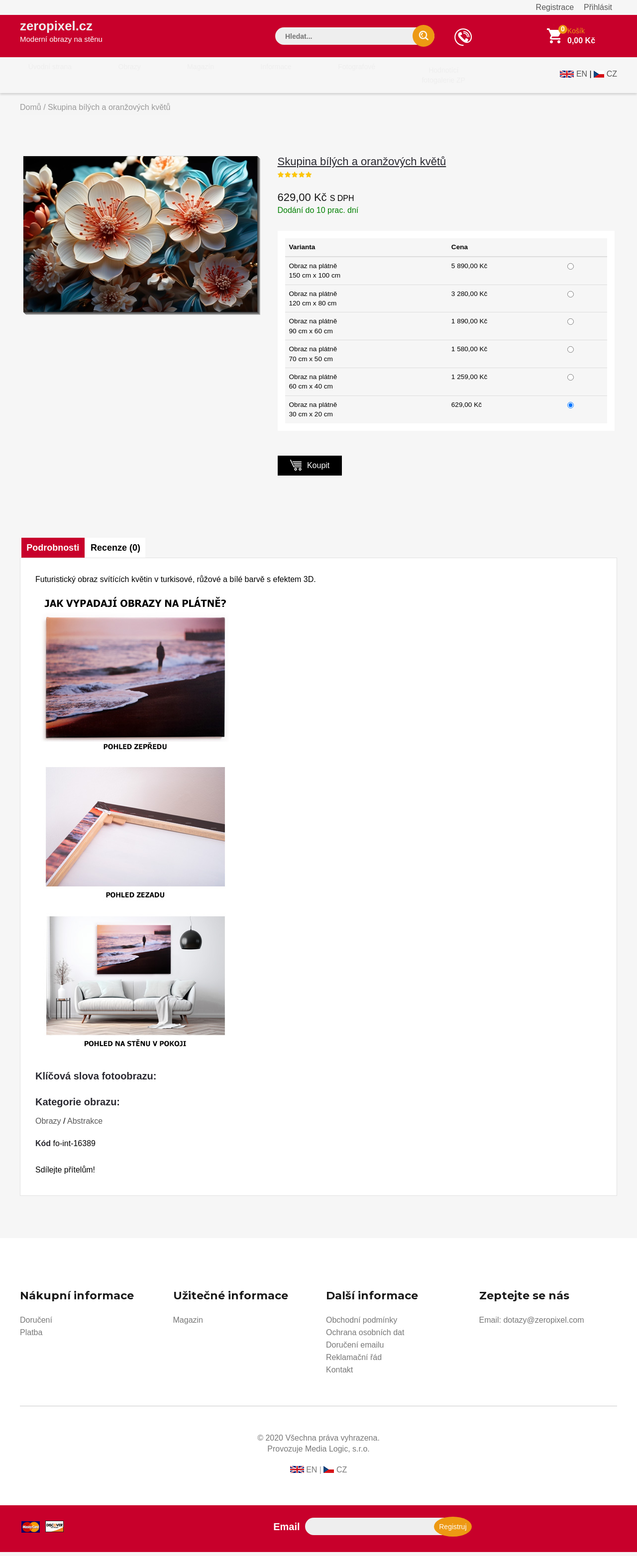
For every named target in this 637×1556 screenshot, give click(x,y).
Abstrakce (85, 1125)
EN (581, 78)
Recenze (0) (121, 552)
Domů (30, 111)
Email (286, 1530)
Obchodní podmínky (361, 1324)
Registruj (452, 1531)
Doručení (36, 1324)
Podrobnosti (53, 552)
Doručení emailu (355, 1349)
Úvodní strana (43, 79)
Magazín (164, 79)
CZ (612, 78)
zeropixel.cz (69, 35)
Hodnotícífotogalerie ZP (364, 79)
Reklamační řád (354, 1361)
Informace (225, 79)
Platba (31, 1336)
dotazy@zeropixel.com (543, 1324)
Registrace (555, 7)
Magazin (188, 1324)
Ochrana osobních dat (365, 1336)
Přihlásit (598, 7)
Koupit (310, 469)
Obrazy (108, 79)
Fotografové (292, 79)
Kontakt (339, 1373)
